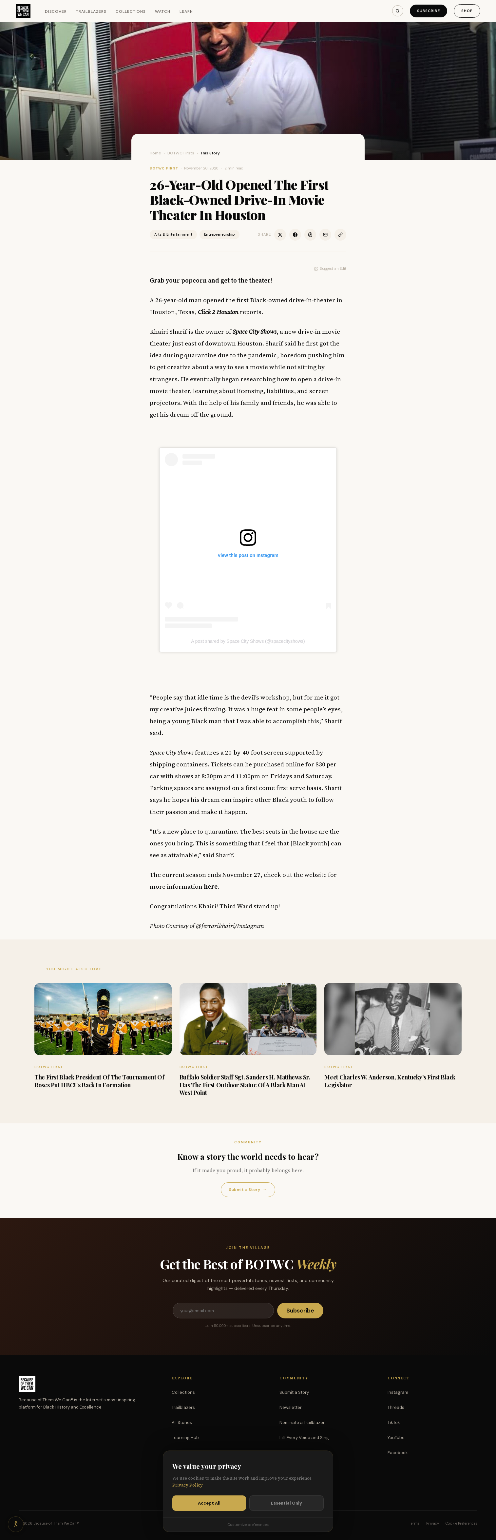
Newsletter (290, 1407)
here (211, 886)
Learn (186, 11)
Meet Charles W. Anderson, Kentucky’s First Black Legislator (389, 1081)
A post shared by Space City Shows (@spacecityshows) (248, 641)
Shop (467, 11)
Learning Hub (185, 1437)
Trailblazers (91, 11)
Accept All (209, 1503)
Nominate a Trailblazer (302, 1422)
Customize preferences (248, 1524)
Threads (396, 1407)
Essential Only (286, 1503)
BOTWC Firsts (180, 153)
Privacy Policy (187, 1485)
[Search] (397, 10)
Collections (131, 11)
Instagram (398, 1392)
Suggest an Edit (330, 268)
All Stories (182, 1422)
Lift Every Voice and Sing (304, 1437)
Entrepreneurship (219, 234)
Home (155, 153)
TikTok (394, 1422)
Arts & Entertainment (173, 234)
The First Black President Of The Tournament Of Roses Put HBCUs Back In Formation (99, 1081)
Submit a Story (248, 1190)
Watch (162, 11)
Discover (56, 11)
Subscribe (428, 11)
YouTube (396, 1437)
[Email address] (223, 1310)
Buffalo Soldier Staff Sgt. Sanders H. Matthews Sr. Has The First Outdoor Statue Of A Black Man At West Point (245, 1084)
